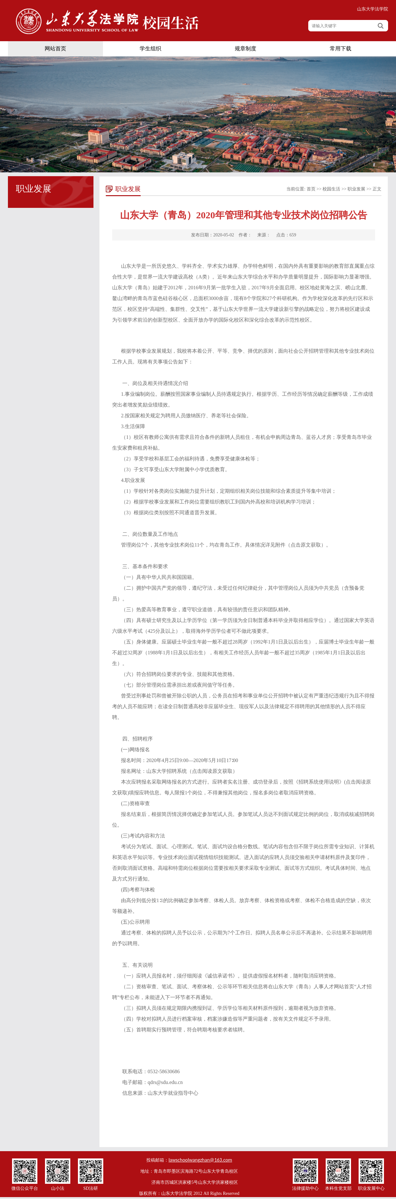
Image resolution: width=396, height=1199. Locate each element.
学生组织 (150, 49)
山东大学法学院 (372, 9)
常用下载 (340, 49)
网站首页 (55, 49)
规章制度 (245, 49)
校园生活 (331, 189)
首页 (311, 189)
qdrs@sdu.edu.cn (165, 1082)
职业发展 (356, 189)
